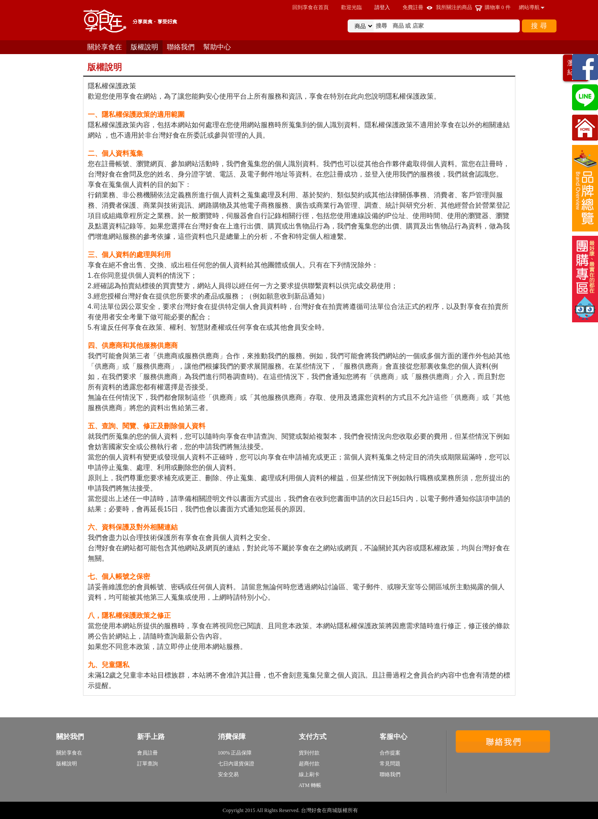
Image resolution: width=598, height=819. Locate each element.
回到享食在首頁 (310, 7)
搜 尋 (539, 25)
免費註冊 (413, 7)
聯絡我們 (181, 47)
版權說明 (144, 47)
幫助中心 (217, 47)
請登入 (382, 7)
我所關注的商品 (454, 7)
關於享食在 (104, 47)
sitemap (367, 810)
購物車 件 (498, 7)
